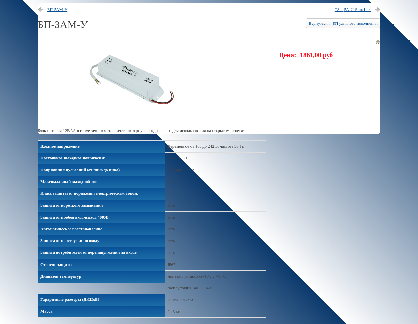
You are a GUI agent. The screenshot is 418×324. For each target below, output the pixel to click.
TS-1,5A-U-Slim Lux (353, 10)
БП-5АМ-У (57, 10)
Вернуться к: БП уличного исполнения (343, 23)
